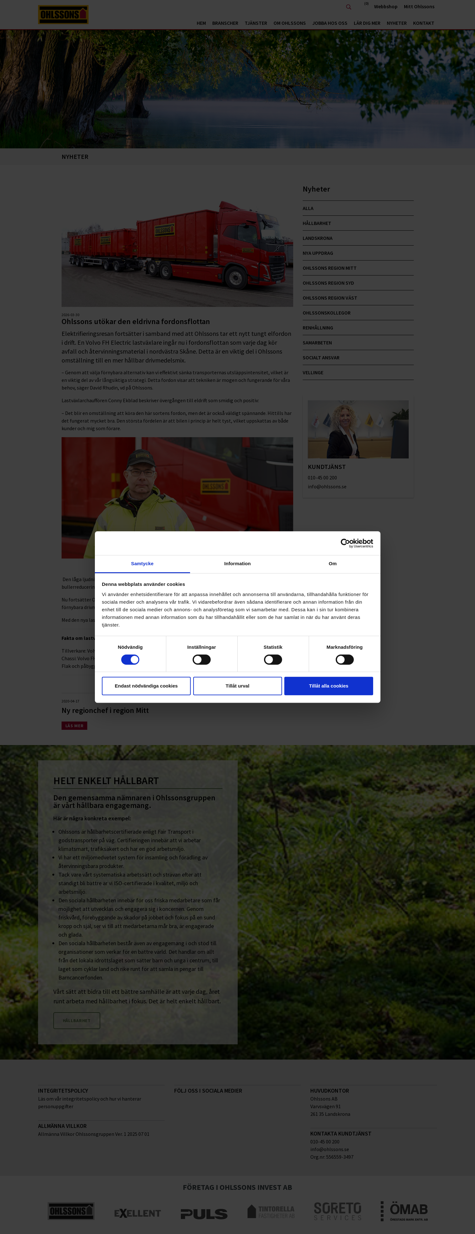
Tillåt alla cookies (328, 685)
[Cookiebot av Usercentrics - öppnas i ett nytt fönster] (345, 543)
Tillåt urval (237, 685)
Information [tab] (237, 563)
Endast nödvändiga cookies (146, 685)
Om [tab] (333, 563)
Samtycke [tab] (142, 563)
